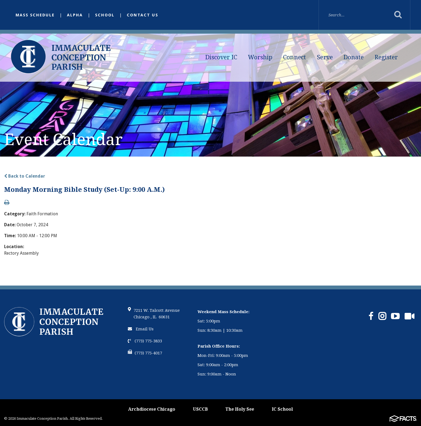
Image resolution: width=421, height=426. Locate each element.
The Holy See (239, 409)
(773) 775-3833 (145, 341)
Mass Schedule (35, 15)
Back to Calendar (24, 176)
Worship (260, 57)
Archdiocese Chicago (151, 409)
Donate (353, 57)
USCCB (200, 409)
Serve (325, 57)
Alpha (75, 15)
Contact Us (142, 15)
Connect (294, 57)
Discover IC (221, 57)
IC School (282, 409)
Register (386, 57)
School (104, 15)
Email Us (141, 329)
